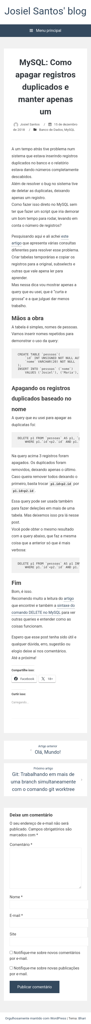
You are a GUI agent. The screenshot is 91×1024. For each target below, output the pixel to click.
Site (13, 934)
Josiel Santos (30, 124)
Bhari (82, 1018)
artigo (69, 598)
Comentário (21, 844)
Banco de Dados (51, 129)
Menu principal (45, 30)
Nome (16, 897)
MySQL (69, 129)
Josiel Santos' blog (46, 11)
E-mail (16, 915)
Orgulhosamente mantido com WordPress (36, 1018)
